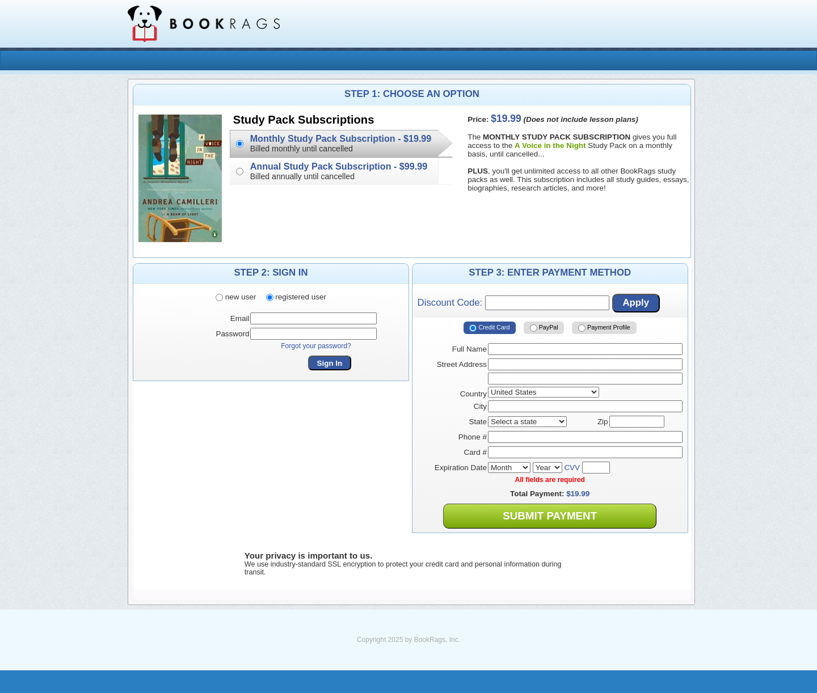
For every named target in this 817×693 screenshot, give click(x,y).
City (480, 406)
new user (236, 297)
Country (473, 394)
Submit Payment (550, 516)
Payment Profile (604, 328)
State (478, 421)
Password (232, 333)
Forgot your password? (316, 346)
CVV (572, 467)
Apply (635, 302)
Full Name (469, 349)
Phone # (472, 437)
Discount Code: (513, 302)
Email (240, 318)
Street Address (462, 364)
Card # (475, 452)
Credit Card (489, 328)
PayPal (544, 328)
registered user (296, 297)
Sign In (330, 363)
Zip (602, 421)
